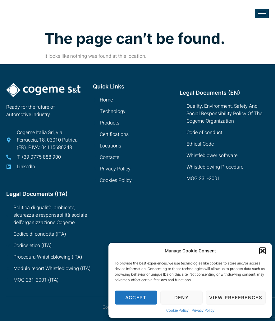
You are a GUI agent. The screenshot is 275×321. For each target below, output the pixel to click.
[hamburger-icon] (262, 13)
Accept (136, 298)
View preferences (235, 298)
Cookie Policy (177, 310)
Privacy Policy (203, 310)
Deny (181, 298)
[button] (262, 251)
